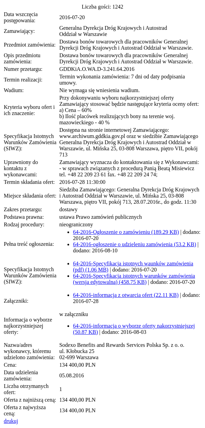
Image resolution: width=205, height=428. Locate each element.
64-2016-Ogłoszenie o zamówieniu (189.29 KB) (126, 232)
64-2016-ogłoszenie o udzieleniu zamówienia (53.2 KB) (134, 244)
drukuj (11, 421)
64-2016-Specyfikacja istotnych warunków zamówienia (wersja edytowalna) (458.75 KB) (134, 279)
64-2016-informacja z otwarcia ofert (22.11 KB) (126, 295)
